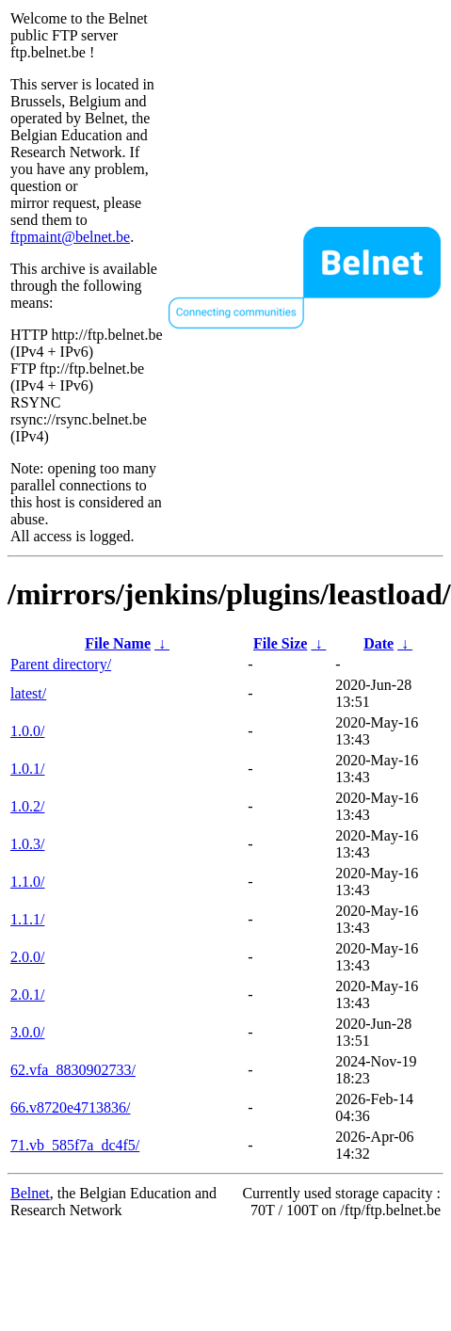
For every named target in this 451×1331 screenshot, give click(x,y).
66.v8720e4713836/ (70, 1107)
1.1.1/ (27, 919)
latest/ (28, 693)
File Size (280, 643)
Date (378, 643)
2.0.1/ (27, 994)
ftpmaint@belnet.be (70, 237)
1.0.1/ (27, 769)
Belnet (30, 1193)
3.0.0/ (27, 1032)
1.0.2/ (27, 806)
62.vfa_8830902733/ (73, 1070)
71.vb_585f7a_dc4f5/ (74, 1145)
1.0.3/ (27, 844)
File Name (118, 643)
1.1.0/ (27, 882)
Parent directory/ (60, 664)
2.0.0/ (27, 957)
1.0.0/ (27, 731)
